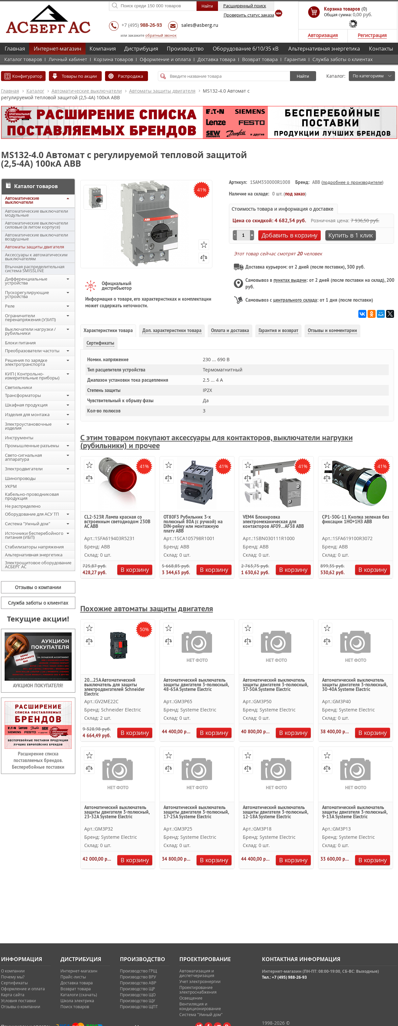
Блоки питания (20, 343)
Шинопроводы (20, 478)
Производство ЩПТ (139, 1006)
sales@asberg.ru (199, 25)
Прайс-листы (73, 976)
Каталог (35, 91)
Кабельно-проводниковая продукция (32, 496)
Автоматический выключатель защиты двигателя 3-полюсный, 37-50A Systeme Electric (275, 685)
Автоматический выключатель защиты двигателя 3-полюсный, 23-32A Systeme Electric (116, 812)
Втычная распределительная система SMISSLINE (34, 269)
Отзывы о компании (38, 587)
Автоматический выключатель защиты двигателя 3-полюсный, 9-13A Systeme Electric (354, 812)
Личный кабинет (68, 59)
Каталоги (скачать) (78, 994)
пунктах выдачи (290, 280)
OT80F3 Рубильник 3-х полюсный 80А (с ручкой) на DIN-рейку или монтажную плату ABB (193, 524)
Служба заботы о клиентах (342, 59)
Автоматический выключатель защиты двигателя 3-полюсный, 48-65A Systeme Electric (196, 685)
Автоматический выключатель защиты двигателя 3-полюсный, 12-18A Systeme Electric (275, 812)
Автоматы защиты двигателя (162, 91)
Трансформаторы (23, 395)
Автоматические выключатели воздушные (36, 237)
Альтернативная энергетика (324, 48)
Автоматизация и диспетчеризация (196, 973)
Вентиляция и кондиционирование (200, 1006)
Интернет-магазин (57, 48)
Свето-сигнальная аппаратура (23, 457)
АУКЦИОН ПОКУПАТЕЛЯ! (38, 686)
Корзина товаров (113, 59)
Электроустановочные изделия (28, 426)
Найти (303, 76)
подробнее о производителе (352, 182)
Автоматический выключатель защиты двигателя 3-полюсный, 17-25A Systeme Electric (196, 812)
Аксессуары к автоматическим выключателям (36, 257)
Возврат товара (260, 59)
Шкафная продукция (26, 405)
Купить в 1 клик (350, 235)
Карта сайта (12, 994)
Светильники (18, 387)
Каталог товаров (23, 59)
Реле (10, 306)
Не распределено (23, 506)
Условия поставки (18, 1000)
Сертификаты (14, 982)
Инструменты (19, 438)
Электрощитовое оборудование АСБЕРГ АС (38, 565)
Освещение (190, 998)
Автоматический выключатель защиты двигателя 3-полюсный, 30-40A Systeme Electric (354, 685)
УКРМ (11, 486)
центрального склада (295, 300)
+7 (142, 25)
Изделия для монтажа (27, 414)
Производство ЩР (137, 988)
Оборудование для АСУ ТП (32, 514)
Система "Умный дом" (27, 524)
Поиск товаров (74, 1006)
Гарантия (295, 59)
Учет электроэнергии (200, 981)
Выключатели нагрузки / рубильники (30, 331)
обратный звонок (161, 35)
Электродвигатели (24, 469)
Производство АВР (138, 982)
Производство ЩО (138, 994)
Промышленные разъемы (32, 446)
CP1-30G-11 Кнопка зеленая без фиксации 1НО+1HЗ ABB (355, 520)
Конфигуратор (27, 76)
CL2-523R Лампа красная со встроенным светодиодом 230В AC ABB (117, 522)
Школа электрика (77, 1000)
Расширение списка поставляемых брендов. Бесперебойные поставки (38, 760)
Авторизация (323, 35)
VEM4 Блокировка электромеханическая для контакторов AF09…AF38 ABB (273, 522)
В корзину (135, 570)
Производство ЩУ (137, 1000)
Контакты (381, 48)
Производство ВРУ (138, 976)
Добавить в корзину (290, 235)
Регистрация (372, 35)
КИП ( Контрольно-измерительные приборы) (32, 376)
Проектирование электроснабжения (198, 990)
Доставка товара (216, 59)
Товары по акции (79, 76)
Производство (185, 48)
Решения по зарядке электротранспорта (26, 362)
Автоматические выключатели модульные (36, 213)
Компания (103, 48)
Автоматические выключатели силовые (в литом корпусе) (36, 225)
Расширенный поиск (244, 6)
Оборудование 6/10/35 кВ (245, 48)
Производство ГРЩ (138, 970)
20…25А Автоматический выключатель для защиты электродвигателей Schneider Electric (114, 687)
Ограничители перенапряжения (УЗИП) (30, 317)
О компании (13, 970)
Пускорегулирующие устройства (27, 294)
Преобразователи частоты (32, 351)
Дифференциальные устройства (26, 281)
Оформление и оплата (165, 59)
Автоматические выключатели (87, 91)
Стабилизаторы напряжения (34, 547)
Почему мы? (12, 976)
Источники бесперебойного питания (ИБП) (34, 535)
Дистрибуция (141, 48)
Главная (15, 48)
